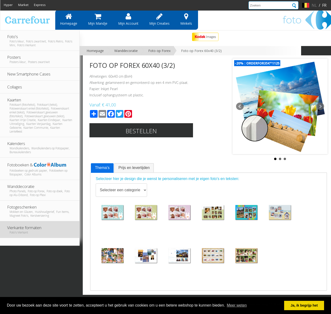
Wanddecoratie (126, 50)
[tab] (102, 168)
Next (320, 106)
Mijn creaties (159, 19)
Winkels (186, 19)
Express (40, 5)
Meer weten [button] (237, 305)
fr (324, 5)
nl (314, 5)
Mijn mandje (97, 19)
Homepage (68, 19)
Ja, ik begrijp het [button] (304, 305)
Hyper (8, 5)
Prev (240, 106)
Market (23, 5)
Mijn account (128, 19)
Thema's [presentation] (102, 168)
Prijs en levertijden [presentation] (134, 168)
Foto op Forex (159, 50)
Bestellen (141, 131)
